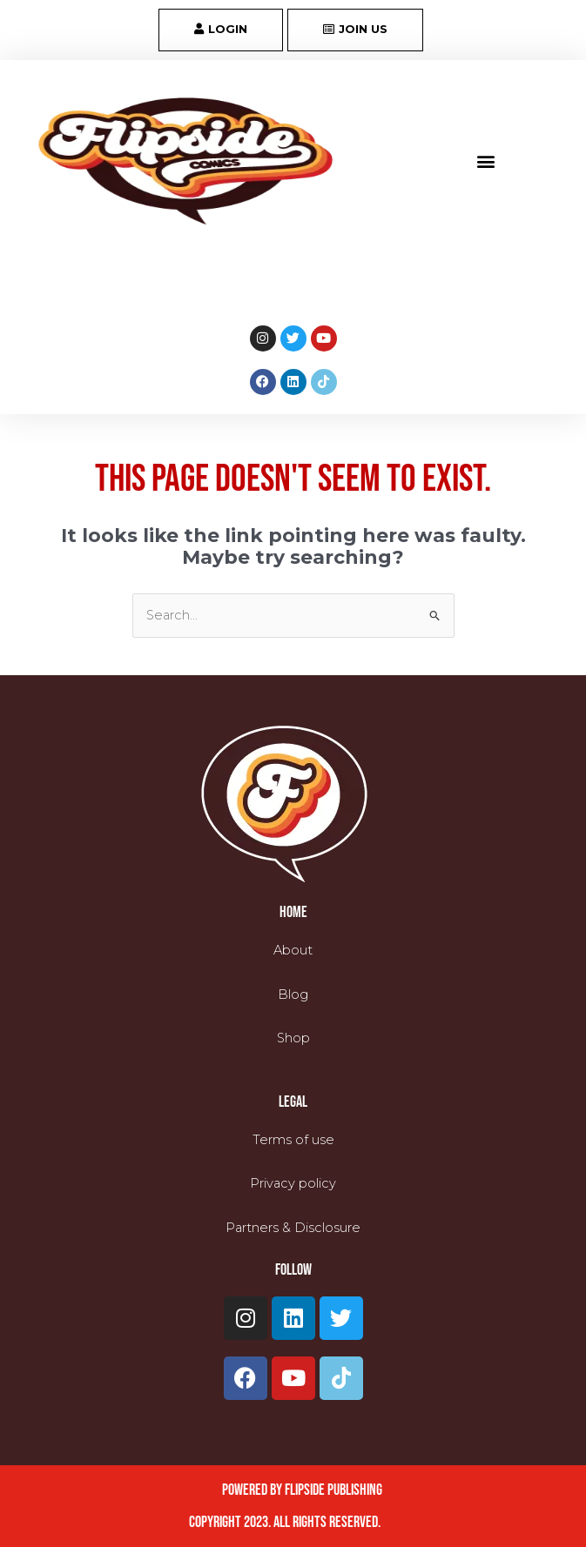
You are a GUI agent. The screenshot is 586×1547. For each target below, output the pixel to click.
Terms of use (293, 1139)
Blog (293, 993)
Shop (293, 1038)
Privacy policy (293, 1183)
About (293, 950)
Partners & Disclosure (293, 1227)
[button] (486, 161)
